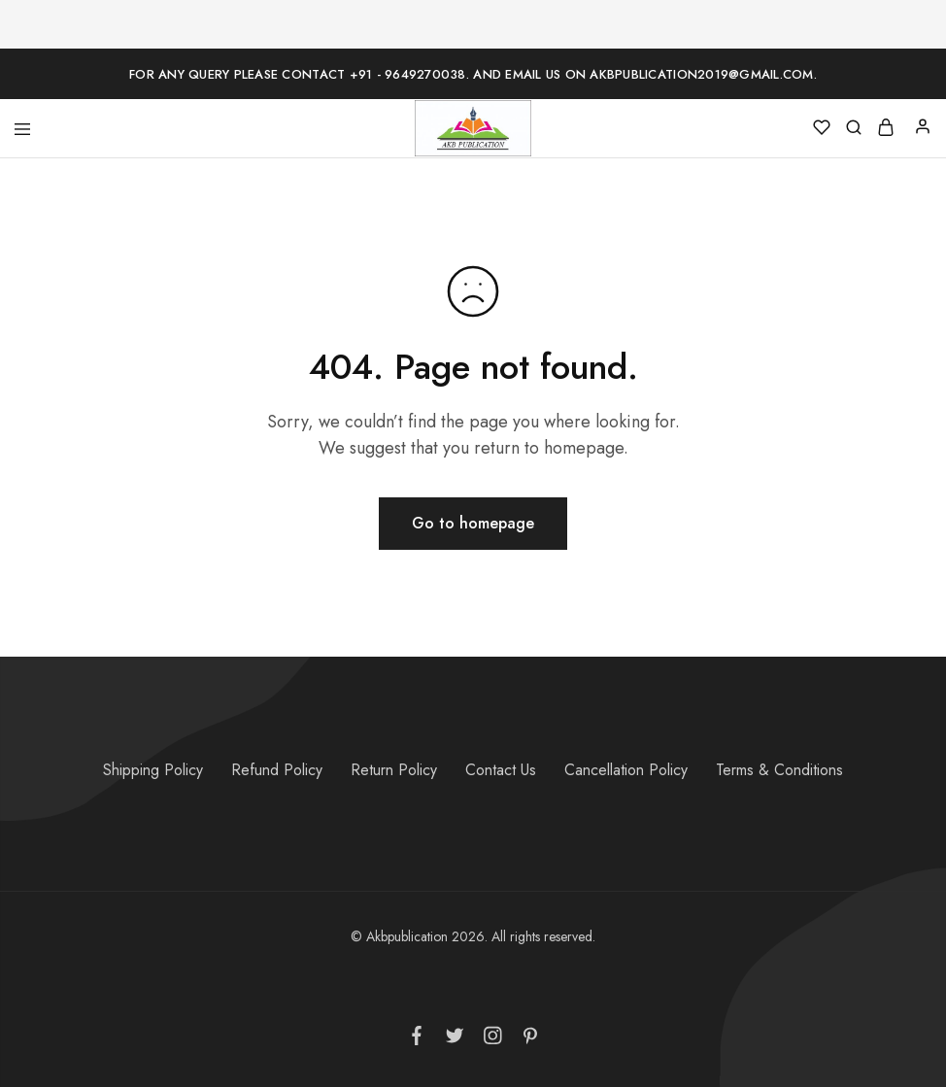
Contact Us (500, 770)
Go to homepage (473, 523)
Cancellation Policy (626, 770)
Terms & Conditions (779, 770)
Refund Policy (276, 770)
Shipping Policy (153, 770)
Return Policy (394, 770)
